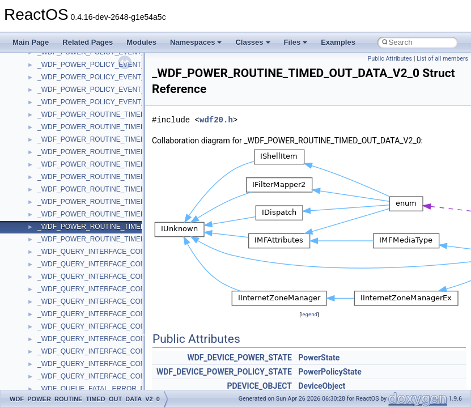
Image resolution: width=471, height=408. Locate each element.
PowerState (319, 357)
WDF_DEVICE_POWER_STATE (239, 357)
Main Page (30, 42)
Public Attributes (389, 58)
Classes (252, 42)
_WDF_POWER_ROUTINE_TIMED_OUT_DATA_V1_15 (122, 177)
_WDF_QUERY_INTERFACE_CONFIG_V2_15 (108, 376)
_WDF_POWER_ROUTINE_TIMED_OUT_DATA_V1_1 (120, 139)
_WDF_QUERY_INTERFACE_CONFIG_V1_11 (108, 289)
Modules (141, 42)
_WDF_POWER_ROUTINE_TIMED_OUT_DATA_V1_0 (120, 127)
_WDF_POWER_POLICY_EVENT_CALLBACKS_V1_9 (121, 77)
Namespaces (196, 42)
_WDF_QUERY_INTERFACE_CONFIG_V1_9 (106, 351)
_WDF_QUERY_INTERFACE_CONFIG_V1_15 (108, 314)
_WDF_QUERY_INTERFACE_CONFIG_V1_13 (108, 301)
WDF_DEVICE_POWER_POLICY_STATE (224, 371)
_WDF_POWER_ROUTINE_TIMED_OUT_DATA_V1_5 (120, 189)
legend (309, 314)
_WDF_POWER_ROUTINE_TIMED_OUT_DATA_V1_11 (122, 152)
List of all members (442, 58)
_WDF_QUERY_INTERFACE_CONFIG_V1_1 (106, 276)
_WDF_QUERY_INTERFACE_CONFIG (96, 252)
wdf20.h (216, 119)
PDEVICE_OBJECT (259, 385)
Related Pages (87, 42)
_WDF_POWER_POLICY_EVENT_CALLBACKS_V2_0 (121, 90)
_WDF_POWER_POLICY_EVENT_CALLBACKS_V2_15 (123, 102)
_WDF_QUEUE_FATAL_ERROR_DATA (97, 389)
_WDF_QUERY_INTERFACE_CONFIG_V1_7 (106, 339)
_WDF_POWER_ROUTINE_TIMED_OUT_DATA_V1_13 (122, 164)
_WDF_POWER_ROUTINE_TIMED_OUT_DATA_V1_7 (120, 202)
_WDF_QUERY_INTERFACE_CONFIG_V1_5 (106, 326)
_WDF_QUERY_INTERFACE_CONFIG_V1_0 (106, 264)
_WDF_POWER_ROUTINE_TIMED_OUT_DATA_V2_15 (122, 239)
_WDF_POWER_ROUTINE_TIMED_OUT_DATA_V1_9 (120, 214)
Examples (338, 42)
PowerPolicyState (330, 371)
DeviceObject (321, 385)
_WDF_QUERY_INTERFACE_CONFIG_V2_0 (106, 364)
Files (296, 42)
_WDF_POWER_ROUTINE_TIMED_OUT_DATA (111, 114)
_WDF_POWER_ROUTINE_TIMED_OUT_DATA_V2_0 (120, 227)
